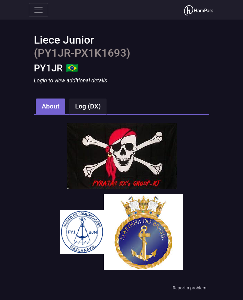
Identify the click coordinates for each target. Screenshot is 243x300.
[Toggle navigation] (38, 10)
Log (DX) (88, 106)
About (50, 106)
